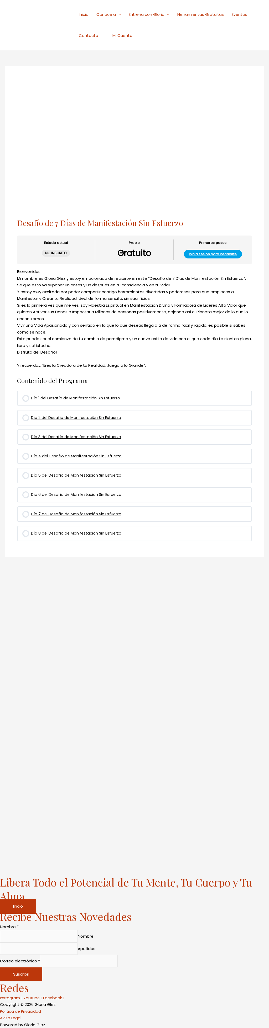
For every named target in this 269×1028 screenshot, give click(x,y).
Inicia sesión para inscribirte (213, 254)
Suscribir (21, 974)
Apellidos (92, 947)
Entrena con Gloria (149, 14)
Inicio (84, 14)
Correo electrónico (20, 960)
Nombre (9, 924)
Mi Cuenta (119, 35)
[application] (118, 14)
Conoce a (108, 14)
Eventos (239, 14)
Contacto (88, 35)
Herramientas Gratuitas (200, 14)
